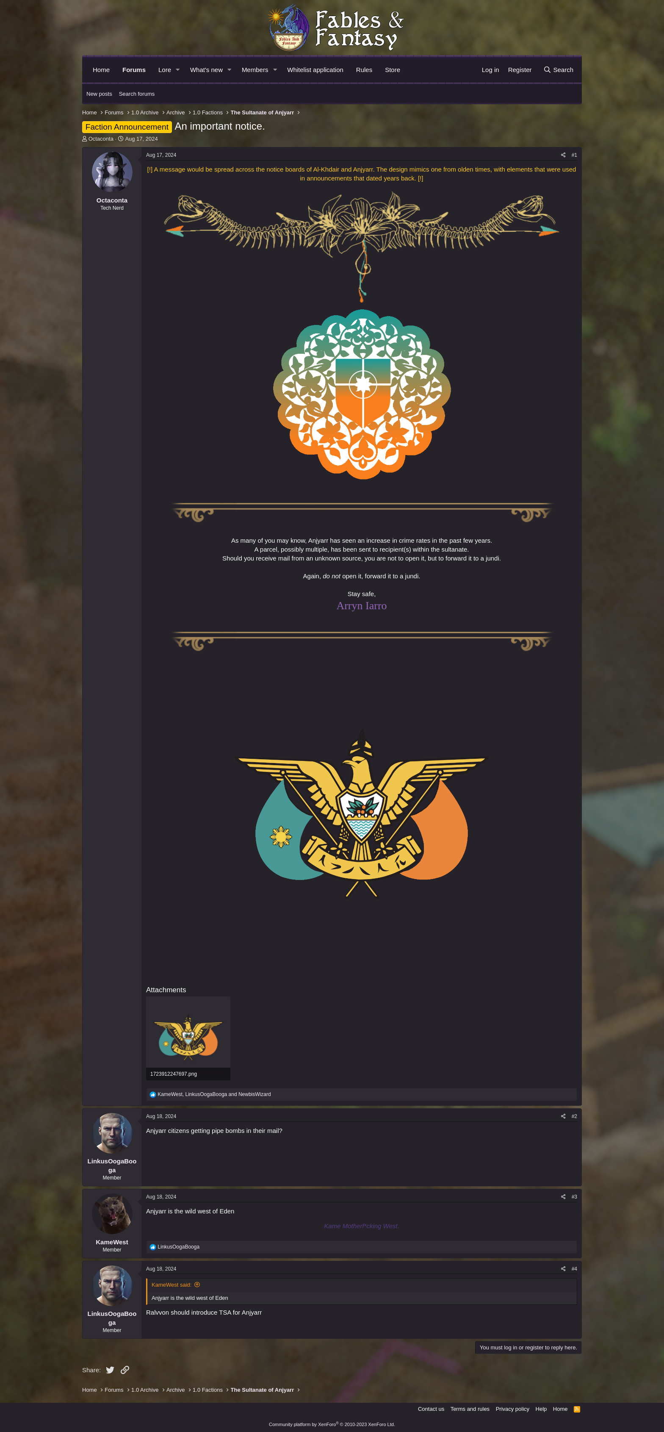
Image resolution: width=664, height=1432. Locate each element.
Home (101, 69)
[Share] (563, 155)
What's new (206, 69)
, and (214, 1094)
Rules (364, 69)
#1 (574, 155)
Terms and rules (470, 1409)
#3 (574, 1197)
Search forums (137, 94)
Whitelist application (315, 69)
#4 (574, 1269)
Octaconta (101, 139)
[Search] (558, 70)
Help (541, 1409)
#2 (574, 1116)
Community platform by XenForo (332, 1424)
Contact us (431, 1409)
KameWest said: (171, 1285)
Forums (134, 69)
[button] (178, 70)
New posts (99, 94)
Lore (164, 69)
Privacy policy (512, 1409)
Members (255, 69)
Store (392, 69)
